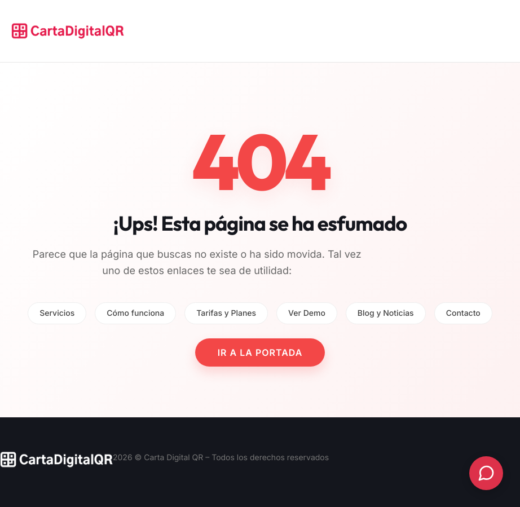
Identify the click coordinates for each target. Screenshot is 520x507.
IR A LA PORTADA (260, 352)
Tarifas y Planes (226, 313)
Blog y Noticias (386, 313)
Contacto (463, 313)
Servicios (56, 313)
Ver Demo (306, 313)
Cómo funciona (135, 313)
